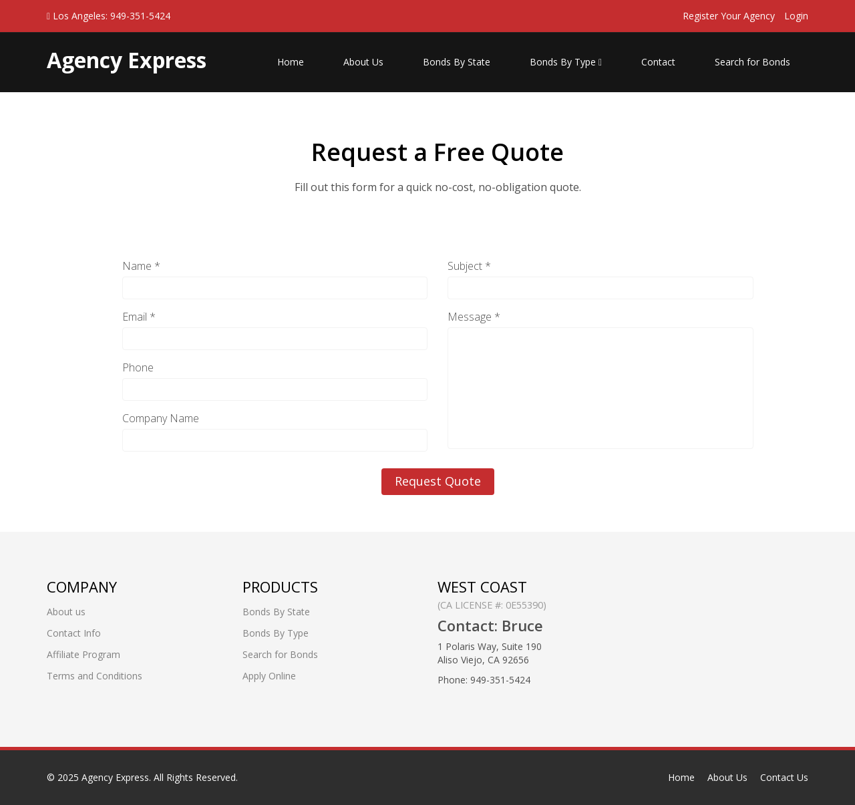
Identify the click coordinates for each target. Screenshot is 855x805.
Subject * (469, 266)
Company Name (160, 418)
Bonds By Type (566, 61)
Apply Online (269, 675)
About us (66, 611)
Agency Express (115, 777)
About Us (363, 61)
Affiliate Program (83, 654)
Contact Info (74, 633)
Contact (658, 61)
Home (290, 61)
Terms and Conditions (94, 675)
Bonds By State (456, 61)
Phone (138, 367)
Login (796, 15)
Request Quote (438, 481)
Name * (141, 266)
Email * (139, 316)
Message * (474, 316)
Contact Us (784, 777)
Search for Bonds (752, 61)
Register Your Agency (729, 15)
